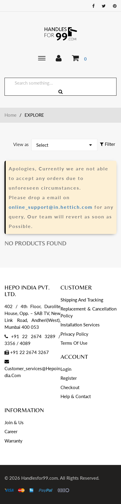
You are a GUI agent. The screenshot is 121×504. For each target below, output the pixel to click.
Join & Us (14, 422)
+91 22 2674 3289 (33, 336)
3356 (9, 343)
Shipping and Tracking (81, 299)
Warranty (13, 440)
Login (65, 369)
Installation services (80, 324)
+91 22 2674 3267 (26, 352)
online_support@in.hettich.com (51, 207)
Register (68, 378)
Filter (107, 144)
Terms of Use (73, 343)
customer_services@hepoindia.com (32, 368)
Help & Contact (75, 396)
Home (10, 115)
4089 (25, 343)
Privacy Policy (74, 334)
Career (10, 431)
